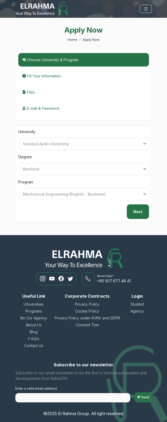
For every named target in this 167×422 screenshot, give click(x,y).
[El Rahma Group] (41, 9)
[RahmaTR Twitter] (70, 279)
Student (137, 304)
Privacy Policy (87, 304)
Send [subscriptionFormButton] (143, 397)
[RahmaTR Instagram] (43, 279)
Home (72, 40)
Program (25, 182)
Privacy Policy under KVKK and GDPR (87, 318)
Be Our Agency (33, 318)
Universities (34, 304)
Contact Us (33, 345)
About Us (34, 325)
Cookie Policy (87, 311)
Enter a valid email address (36, 388)
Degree (25, 157)
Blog (34, 331)
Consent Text (87, 325)
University (26, 131)
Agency (137, 311)
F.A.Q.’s (33, 338)
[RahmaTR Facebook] (61, 279)
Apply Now (91, 40)
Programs (33, 311)
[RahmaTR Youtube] (52, 279)
